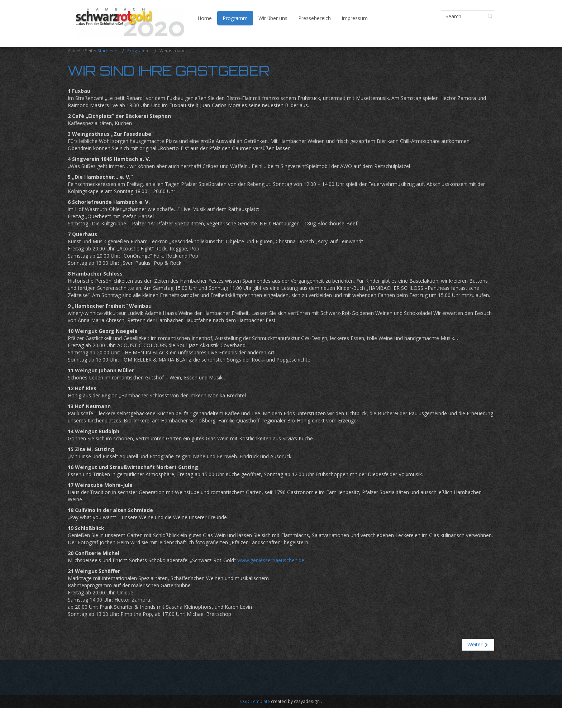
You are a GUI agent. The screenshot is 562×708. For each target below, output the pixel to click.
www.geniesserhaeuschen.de (270, 560)
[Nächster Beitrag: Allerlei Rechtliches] (478, 645)
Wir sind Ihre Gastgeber (169, 71)
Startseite (107, 50)
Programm (138, 50)
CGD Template (255, 701)
